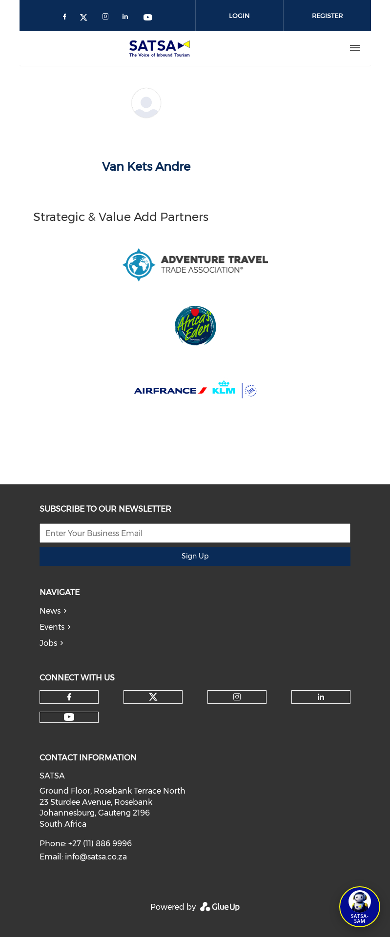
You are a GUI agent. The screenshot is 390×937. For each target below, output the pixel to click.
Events (52, 627)
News (50, 611)
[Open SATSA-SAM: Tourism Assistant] (359, 906)
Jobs (48, 643)
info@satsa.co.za (96, 856)
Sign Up (195, 556)
